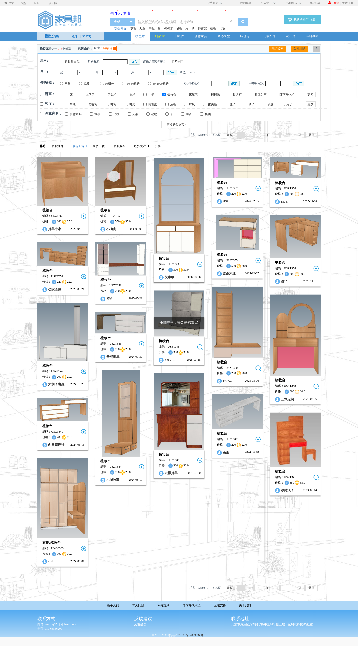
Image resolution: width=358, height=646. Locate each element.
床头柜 (111, 94)
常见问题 (138, 605)
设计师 (291, 36)
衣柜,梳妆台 (51, 543)
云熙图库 (269, 36)
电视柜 (93, 104)
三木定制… (289, 399)
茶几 (73, 104)
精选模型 (223, 36)
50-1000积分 (161, 83)
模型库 (140, 36)
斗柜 (151, 94)
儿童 (142, 28)
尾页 (311, 135)
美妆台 (280, 262)
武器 (97, 114)
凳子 (233, 104)
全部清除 (299, 48)
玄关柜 (212, 104)
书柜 (152, 28)
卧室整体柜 (286, 94)
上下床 (90, 94)
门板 (222, 28)
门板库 (179, 36)
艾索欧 (169, 277)
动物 (154, 114)
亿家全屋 (54, 289)
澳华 (284, 281)
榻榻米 (168, 28)
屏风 (192, 104)
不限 (68, 83)
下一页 (296, 135)
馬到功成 (312, 36)
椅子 (252, 104)
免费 (87, 83)
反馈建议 (140, 624)
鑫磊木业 (229, 273)
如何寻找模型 (192, 605)
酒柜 (179, 28)
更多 (310, 94)
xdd (50, 561)
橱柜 (213, 28)
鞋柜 (113, 104)
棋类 (208, 114)
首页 (230, 135)
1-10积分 (108, 83)
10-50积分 (133, 83)
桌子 (289, 104)
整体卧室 (261, 94)
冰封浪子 (287, 490)
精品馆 (160, 36)
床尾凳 (193, 94)
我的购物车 (302, 20)
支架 (135, 114)
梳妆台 (107, 48)
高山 (226, 452)
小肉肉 (111, 229)
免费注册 (347, 3)
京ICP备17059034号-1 (192, 635)
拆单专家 (54, 229)
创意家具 (200, 36)
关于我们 (245, 605)
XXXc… (170, 360)
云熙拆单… (114, 357)
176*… (227, 381)
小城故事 (112, 480)
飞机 (116, 114)
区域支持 (220, 605)
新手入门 (113, 605)
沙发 (270, 104)
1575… (286, 201)
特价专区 (246, 36)
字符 (189, 114)
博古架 (202, 28)
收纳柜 (237, 94)
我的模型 (245, 3)
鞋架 (132, 104)
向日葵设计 (56, 445)
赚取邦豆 (315, 3)
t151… (227, 201)
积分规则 (163, 605)
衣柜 (133, 28)
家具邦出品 (72, 61)
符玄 (109, 298)
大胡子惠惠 (56, 384)
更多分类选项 (177, 124)
